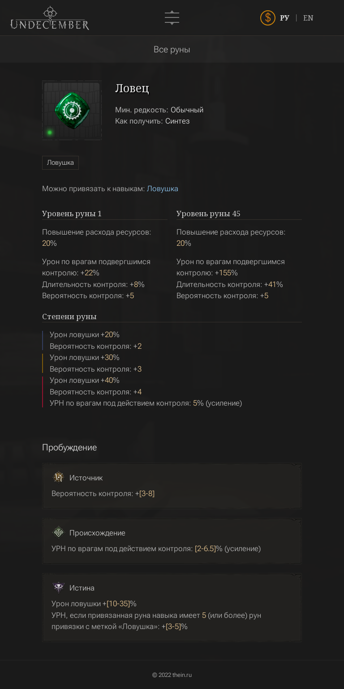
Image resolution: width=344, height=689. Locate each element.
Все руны (172, 49)
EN (323, 18)
